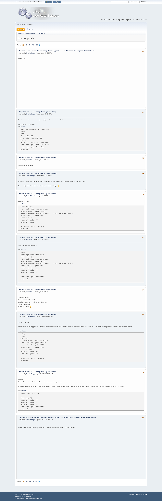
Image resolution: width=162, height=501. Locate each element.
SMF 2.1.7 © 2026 (20, 494)
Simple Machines (29, 494)
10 (37, 45)
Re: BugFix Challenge (48, 112)
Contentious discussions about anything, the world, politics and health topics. (46, 51)
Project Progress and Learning (29, 112)
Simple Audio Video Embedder (23, 496)
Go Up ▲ (144, 494)
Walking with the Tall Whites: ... (85, 51)
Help (130, 494)
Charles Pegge (30, 53)
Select (24, 126)
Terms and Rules (136, 494)
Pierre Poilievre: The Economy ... (85, 417)
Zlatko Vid (29, 160)
